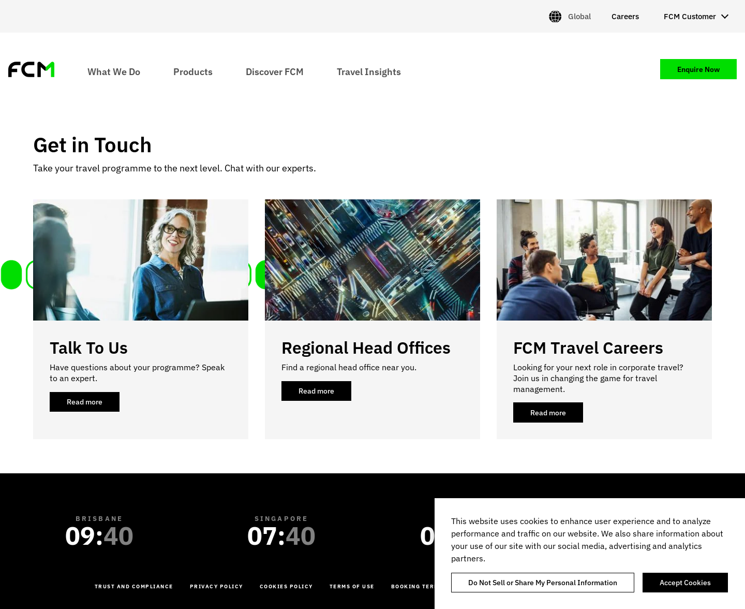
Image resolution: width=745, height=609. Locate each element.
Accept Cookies (685, 582)
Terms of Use (352, 586)
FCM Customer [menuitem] (690, 16)
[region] (590, 553)
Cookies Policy (286, 586)
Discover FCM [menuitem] (275, 71)
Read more (93, 404)
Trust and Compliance (134, 586)
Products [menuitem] (193, 71)
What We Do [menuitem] (113, 71)
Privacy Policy (216, 586)
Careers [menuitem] (625, 16)
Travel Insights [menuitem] (369, 71)
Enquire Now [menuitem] (698, 69)
